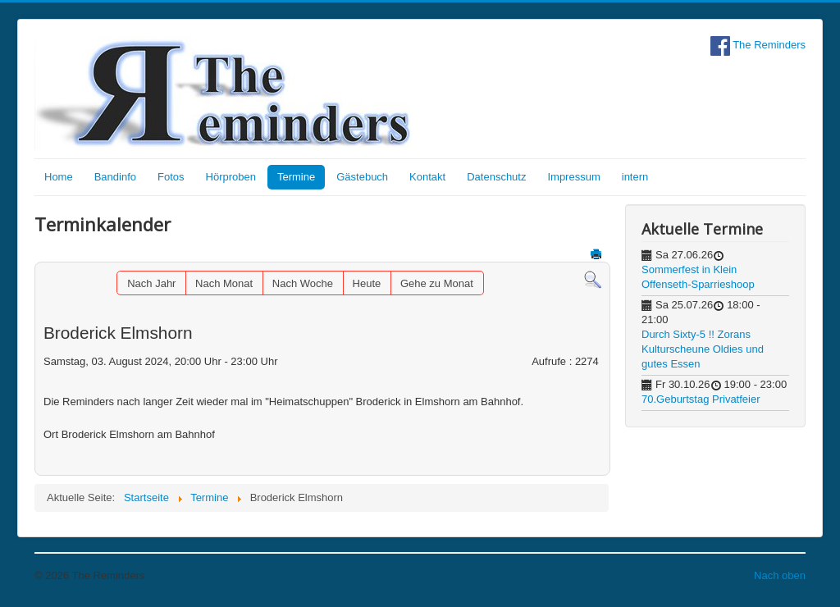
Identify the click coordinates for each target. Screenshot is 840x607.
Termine (296, 177)
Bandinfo (115, 177)
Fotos (171, 177)
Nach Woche (302, 283)
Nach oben (780, 575)
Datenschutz (496, 177)
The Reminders (758, 45)
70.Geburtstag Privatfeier (700, 399)
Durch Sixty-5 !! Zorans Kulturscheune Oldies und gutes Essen (702, 349)
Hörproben (231, 177)
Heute (367, 283)
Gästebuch (362, 177)
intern (635, 177)
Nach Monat (224, 283)
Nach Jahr (151, 283)
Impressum (573, 177)
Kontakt (427, 177)
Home (58, 177)
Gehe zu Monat (436, 283)
